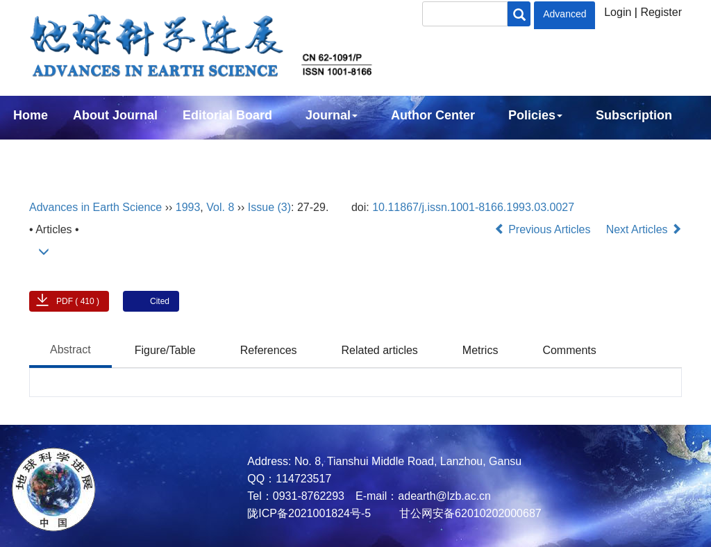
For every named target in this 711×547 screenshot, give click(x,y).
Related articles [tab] (380, 350)
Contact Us (46, 153)
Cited (159, 301)
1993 (188, 207)
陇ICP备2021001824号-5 (309, 513)
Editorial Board (227, 115)
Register (661, 12)
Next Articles (644, 229)
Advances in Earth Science (95, 207)
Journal (332, 115)
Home (30, 115)
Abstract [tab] (70, 349)
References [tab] (268, 350)
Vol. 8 (220, 207)
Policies (535, 115)
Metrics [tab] (480, 350)
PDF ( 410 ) (77, 301)
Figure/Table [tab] (165, 350)
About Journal (115, 115)
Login (617, 12)
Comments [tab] (569, 350)
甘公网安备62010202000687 (469, 513)
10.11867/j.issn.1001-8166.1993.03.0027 (473, 207)
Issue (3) (269, 207)
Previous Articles (544, 229)
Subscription (634, 115)
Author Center (433, 115)
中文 (116, 153)
